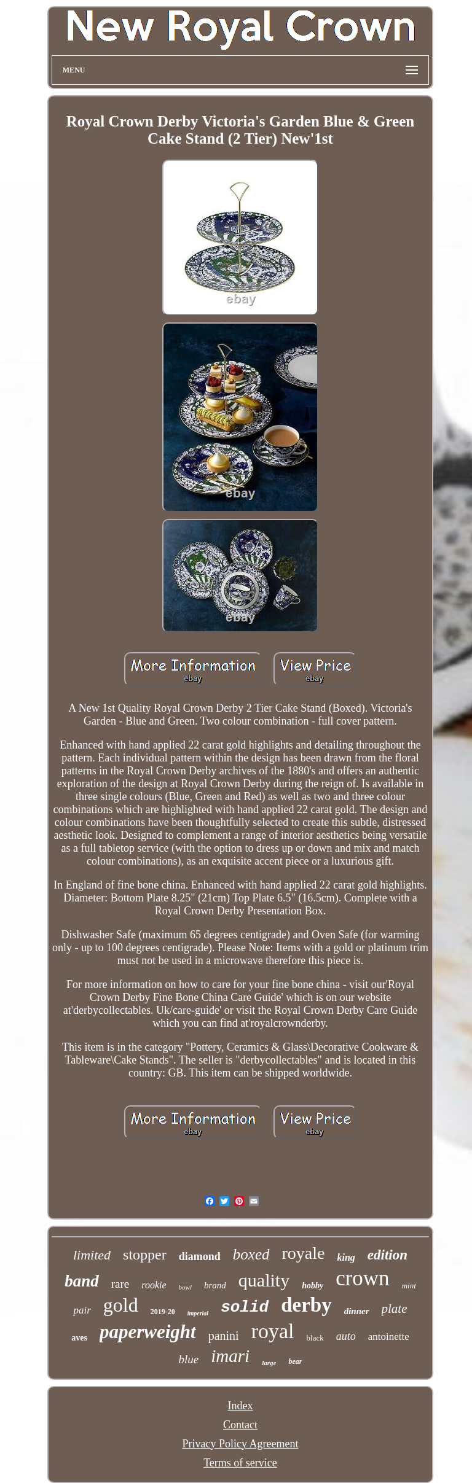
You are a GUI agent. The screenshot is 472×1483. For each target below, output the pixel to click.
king (346, 1257)
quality (263, 1280)
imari (230, 1356)
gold (120, 1305)
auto (346, 1336)
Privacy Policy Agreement (241, 1444)
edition (387, 1255)
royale (303, 1253)
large (269, 1362)
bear (295, 1361)
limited (92, 1255)
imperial (197, 1313)
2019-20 (163, 1311)
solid (245, 1307)
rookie (153, 1285)
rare (120, 1283)
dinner (356, 1311)
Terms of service (240, 1463)
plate (394, 1308)
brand (215, 1285)
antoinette (388, 1336)
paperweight (148, 1331)
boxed (251, 1254)
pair (81, 1310)
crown (362, 1278)
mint (409, 1285)
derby (306, 1305)
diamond (200, 1256)
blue (189, 1359)
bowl (185, 1287)
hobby (312, 1285)
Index (240, 1405)
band (82, 1281)
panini (223, 1335)
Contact (240, 1425)
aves (79, 1337)
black (315, 1337)
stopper (145, 1255)
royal (272, 1331)
